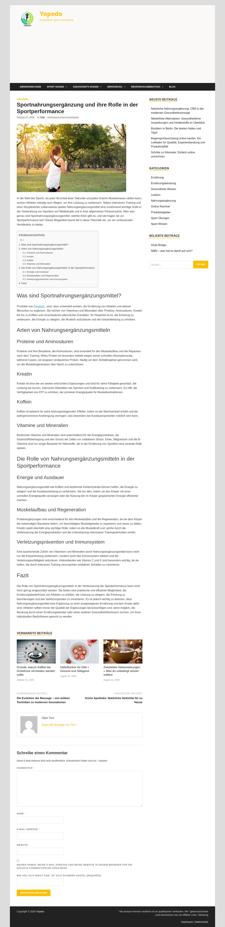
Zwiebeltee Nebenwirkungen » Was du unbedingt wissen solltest (121, 671)
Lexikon (155, 194)
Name (21, 813)
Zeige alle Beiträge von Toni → (60, 724)
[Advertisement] (112, 57)
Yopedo (51, 14)
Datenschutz (201, 922)
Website (22, 845)
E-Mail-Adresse (28, 829)
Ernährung (114, 86)
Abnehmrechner (30, 86)
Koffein (30, 260)
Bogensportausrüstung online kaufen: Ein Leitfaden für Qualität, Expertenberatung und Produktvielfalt (178, 142)
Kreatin (30, 256)
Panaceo (39, 306)
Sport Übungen (160, 218)
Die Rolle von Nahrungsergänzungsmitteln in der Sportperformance (58, 267)
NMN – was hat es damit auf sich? (172, 250)
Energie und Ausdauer (38, 272)
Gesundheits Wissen (86, 86)
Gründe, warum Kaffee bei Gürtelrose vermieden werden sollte (36, 671)
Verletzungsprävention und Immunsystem (47, 279)
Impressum (187, 922)
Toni (42, 117)
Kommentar (25, 768)
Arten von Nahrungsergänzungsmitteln (42, 248)
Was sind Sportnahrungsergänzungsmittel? (44, 244)
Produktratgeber (161, 212)
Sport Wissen (55, 86)
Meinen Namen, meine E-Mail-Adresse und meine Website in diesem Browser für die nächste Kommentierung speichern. (74, 866)
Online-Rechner (160, 206)
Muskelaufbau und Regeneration (43, 275)
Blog (172, 86)
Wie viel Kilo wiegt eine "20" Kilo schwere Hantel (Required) (59, 875)
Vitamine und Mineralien (38, 264)
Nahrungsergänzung (163, 200)
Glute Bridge (158, 245)
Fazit (24, 283)
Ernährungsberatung (145, 86)
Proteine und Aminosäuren (40, 252)
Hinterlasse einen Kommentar (63, 117)
